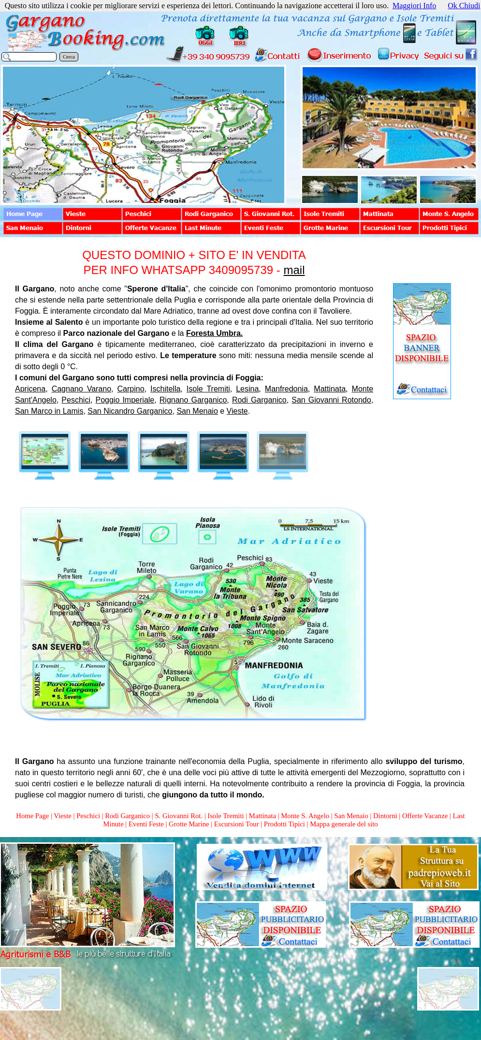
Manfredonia (286, 389)
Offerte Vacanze (425, 816)
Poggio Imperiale (125, 400)
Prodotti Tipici (284, 824)
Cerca (69, 56)
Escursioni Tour (236, 824)
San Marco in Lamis (49, 411)
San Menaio (197, 411)
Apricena (30, 389)
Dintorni (385, 816)
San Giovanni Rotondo (331, 400)
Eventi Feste (147, 824)
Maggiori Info (414, 5)
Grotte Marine (189, 824)
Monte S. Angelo (305, 816)
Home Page (32, 816)
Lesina (247, 389)
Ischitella (165, 389)
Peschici (75, 400)
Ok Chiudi (464, 5)
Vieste (237, 411)
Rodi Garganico (259, 400)
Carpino (131, 389)
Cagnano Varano (81, 389)
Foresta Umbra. (214, 333)
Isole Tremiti (208, 389)
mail (294, 269)
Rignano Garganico (193, 400)
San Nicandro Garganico (129, 411)
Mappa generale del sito (344, 824)
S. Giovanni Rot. (179, 816)
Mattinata (330, 389)
